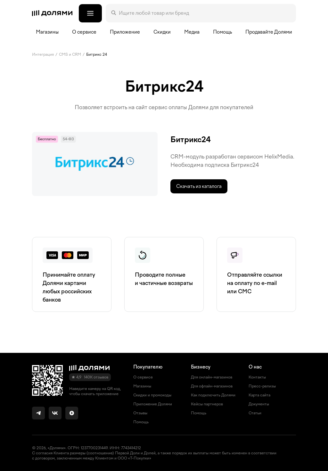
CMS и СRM (70, 54)
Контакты (257, 377)
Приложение (125, 32)
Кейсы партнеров (207, 404)
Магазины (47, 32)
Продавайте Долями (268, 32)
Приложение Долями (152, 404)
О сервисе (143, 377)
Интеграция (43, 54)
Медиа (192, 32)
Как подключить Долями (213, 395)
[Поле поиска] (205, 13)
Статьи (255, 413)
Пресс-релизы (262, 386)
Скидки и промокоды (152, 395)
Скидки (162, 32)
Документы (259, 404)
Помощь (222, 32)
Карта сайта (259, 395)
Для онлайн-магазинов (211, 377)
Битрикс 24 (96, 54)
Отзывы (140, 413)
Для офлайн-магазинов (212, 386)
